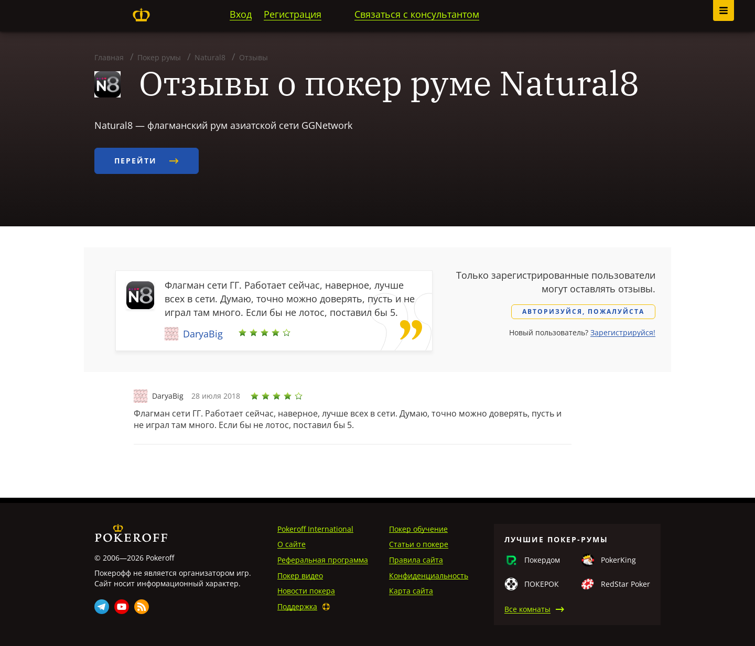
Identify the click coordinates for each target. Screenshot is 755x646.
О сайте (291, 544)
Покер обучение (418, 529)
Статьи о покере (418, 544)
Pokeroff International (315, 529)
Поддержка (297, 606)
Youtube (121, 606)
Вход (241, 14)
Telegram (101, 606)
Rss (141, 606)
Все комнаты (527, 609)
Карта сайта (411, 591)
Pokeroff (141, 14)
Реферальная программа (322, 560)
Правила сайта (416, 560)
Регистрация (292, 14)
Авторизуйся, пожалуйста (583, 311)
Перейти (146, 161)
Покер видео (300, 576)
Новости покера (306, 591)
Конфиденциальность (428, 576)
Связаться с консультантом (416, 14)
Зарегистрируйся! (622, 332)
